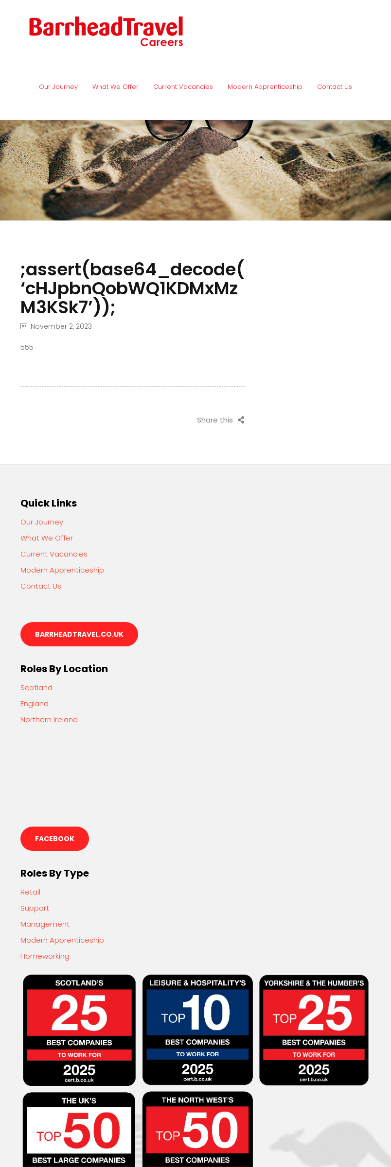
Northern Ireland (49, 719)
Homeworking (45, 956)
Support (34, 908)
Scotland (36, 687)
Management (45, 924)
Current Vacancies (183, 86)
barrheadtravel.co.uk (79, 634)
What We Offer (115, 86)
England (34, 703)
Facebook (54, 839)
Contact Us (334, 86)
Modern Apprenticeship (265, 86)
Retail (30, 892)
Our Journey (58, 86)
